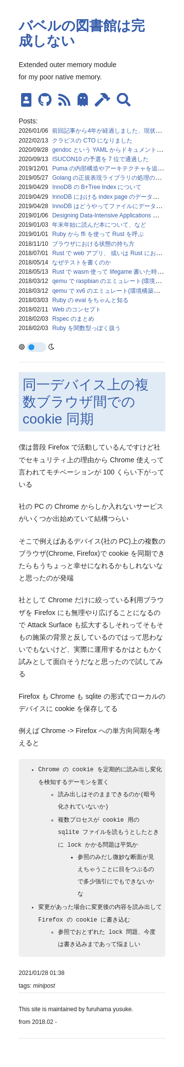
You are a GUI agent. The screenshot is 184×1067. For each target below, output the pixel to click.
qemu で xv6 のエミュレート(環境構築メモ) (109, 290)
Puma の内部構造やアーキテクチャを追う (107, 168)
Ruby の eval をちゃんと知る (90, 300)
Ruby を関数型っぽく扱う (86, 328)
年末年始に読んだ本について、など (99, 224)
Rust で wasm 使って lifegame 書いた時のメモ (113, 271)
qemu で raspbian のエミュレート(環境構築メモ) (116, 281)
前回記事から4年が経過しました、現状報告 (109, 130)
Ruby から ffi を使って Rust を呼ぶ (97, 234)
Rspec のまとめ (73, 318)
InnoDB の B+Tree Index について (96, 187)
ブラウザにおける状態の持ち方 (93, 243)
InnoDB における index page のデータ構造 (108, 196)
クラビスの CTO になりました (92, 140)
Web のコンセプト (76, 309)
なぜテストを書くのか (81, 262)
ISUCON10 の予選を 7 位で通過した (100, 159)
